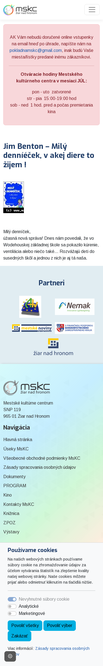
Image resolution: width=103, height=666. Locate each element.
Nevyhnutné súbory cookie (44, 599)
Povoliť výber (59, 625)
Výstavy (11, 532)
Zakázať (19, 636)
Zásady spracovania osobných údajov (39, 467)
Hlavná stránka (17, 439)
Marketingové (32, 613)
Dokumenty (14, 476)
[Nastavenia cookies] (10, 656)
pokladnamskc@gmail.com (36, 50)
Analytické (29, 606)
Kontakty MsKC (18, 504)
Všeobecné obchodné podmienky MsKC (41, 458)
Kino (7, 495)
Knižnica (11, 513)
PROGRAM (14, 485)
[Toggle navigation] (92, 9)
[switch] (12, 606)
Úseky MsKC (16, 449)
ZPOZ (9, 522)
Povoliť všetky (25, 625)
